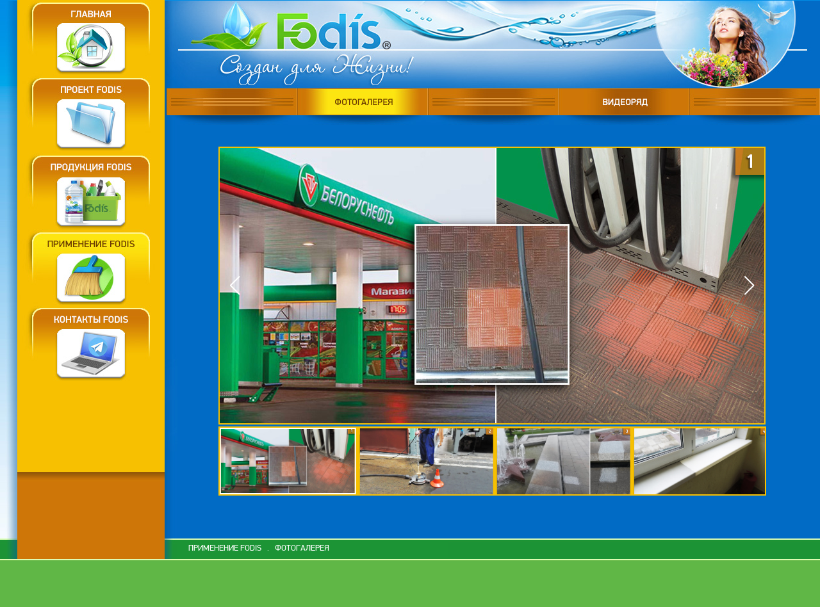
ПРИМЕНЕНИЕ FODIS (224, 548)
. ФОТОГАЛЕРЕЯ (296, 548)
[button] (749, 285)
